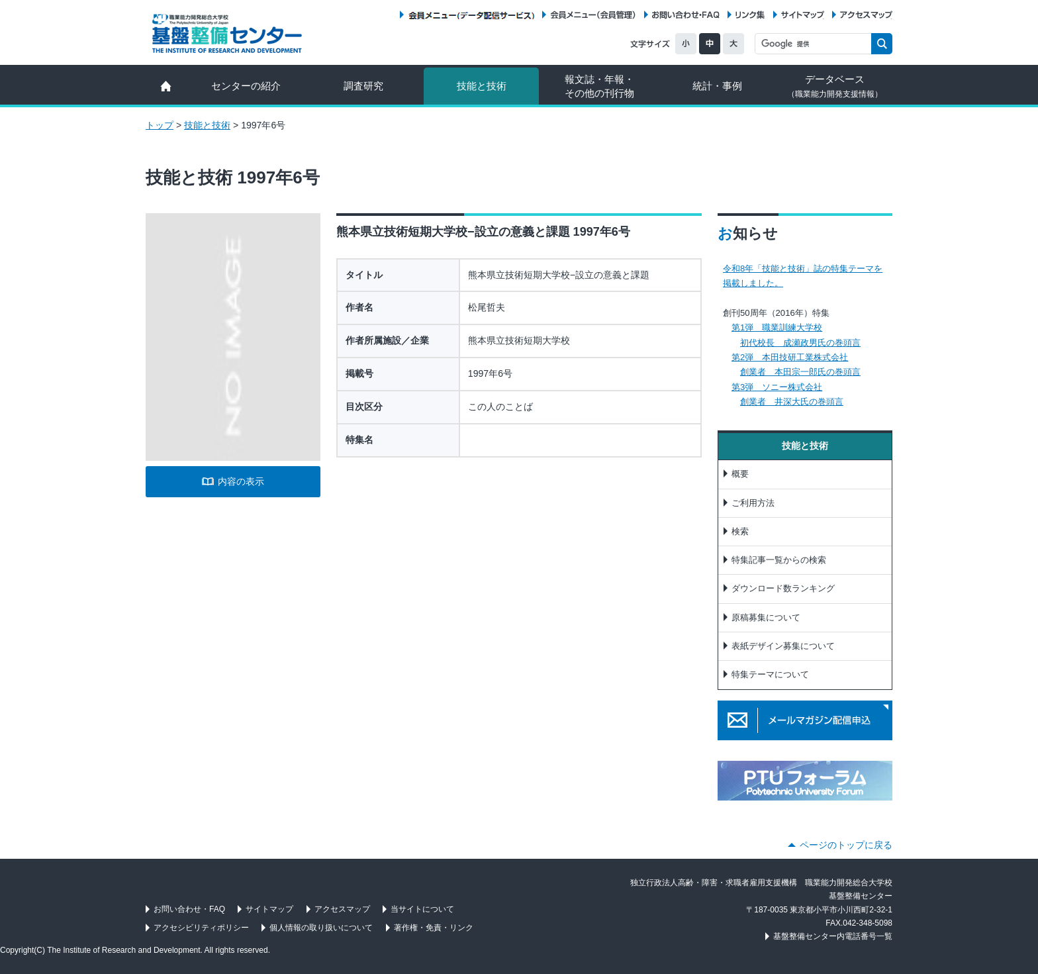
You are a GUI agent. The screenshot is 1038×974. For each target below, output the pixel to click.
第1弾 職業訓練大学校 (776, 327)
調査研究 (363, 85)
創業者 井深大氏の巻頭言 (791, 402)
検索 (740, 531)
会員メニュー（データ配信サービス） (471, 15)
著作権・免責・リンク (433, 927)
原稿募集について (765, 617)
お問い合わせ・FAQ (686, 15)
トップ (159, 125)
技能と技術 (481, 85)
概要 (740, 474)
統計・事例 (717, 85)
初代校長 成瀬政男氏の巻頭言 (800, 343)
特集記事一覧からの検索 (778, 560)
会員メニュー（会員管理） (593, 15)
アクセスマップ (866, 15)
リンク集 (750, 15)
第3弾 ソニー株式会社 (776, 387)
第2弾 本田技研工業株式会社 (789, 357)
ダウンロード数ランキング (783, 588)
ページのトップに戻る (846, 845)
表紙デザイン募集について (783, 646)
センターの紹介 (246, 85)
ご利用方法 (753, 503)
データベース (834, 86)
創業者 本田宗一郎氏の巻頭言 (800, 372)
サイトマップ (802, 15)
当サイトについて (422, 909)
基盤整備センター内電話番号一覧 (832, 936)
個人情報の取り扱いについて (321, 927)
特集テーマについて (770, 674)
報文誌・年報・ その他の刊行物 (599, 86)
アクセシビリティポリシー (201, 927)
